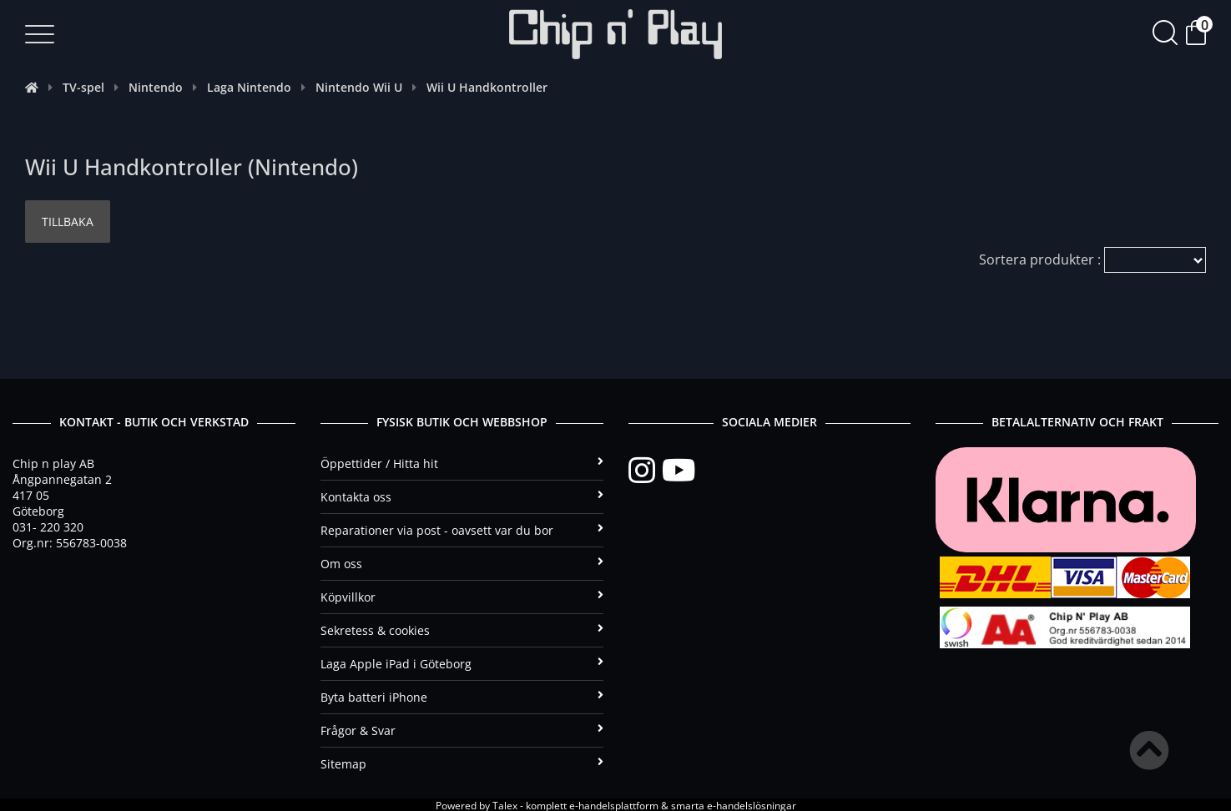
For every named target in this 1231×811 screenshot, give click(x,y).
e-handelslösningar (751, 804)
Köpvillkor (461, 595)
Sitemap (461, 762)
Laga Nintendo (249, 87)
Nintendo (156, 87)
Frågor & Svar (461, 729)
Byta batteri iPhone (461, 695)
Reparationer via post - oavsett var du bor (461, 528)
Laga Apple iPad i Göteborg (461, 662)
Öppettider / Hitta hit (461, 462)
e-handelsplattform (613, 804)
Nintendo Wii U (358, 87)
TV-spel (83, 87)
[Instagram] (645, 469)
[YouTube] (678, 469)
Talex (504, 804)
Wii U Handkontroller (486, 87)
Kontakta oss (461, 495)
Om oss (461, 562)
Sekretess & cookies (461, 629)
